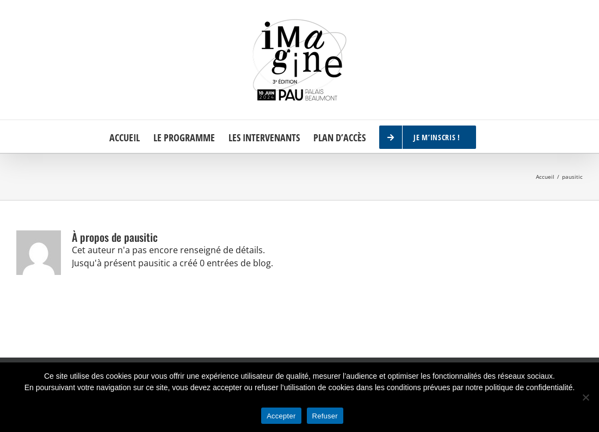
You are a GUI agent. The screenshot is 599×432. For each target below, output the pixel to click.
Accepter (281, 416)
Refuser (325, 416)
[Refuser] (585, 397)
